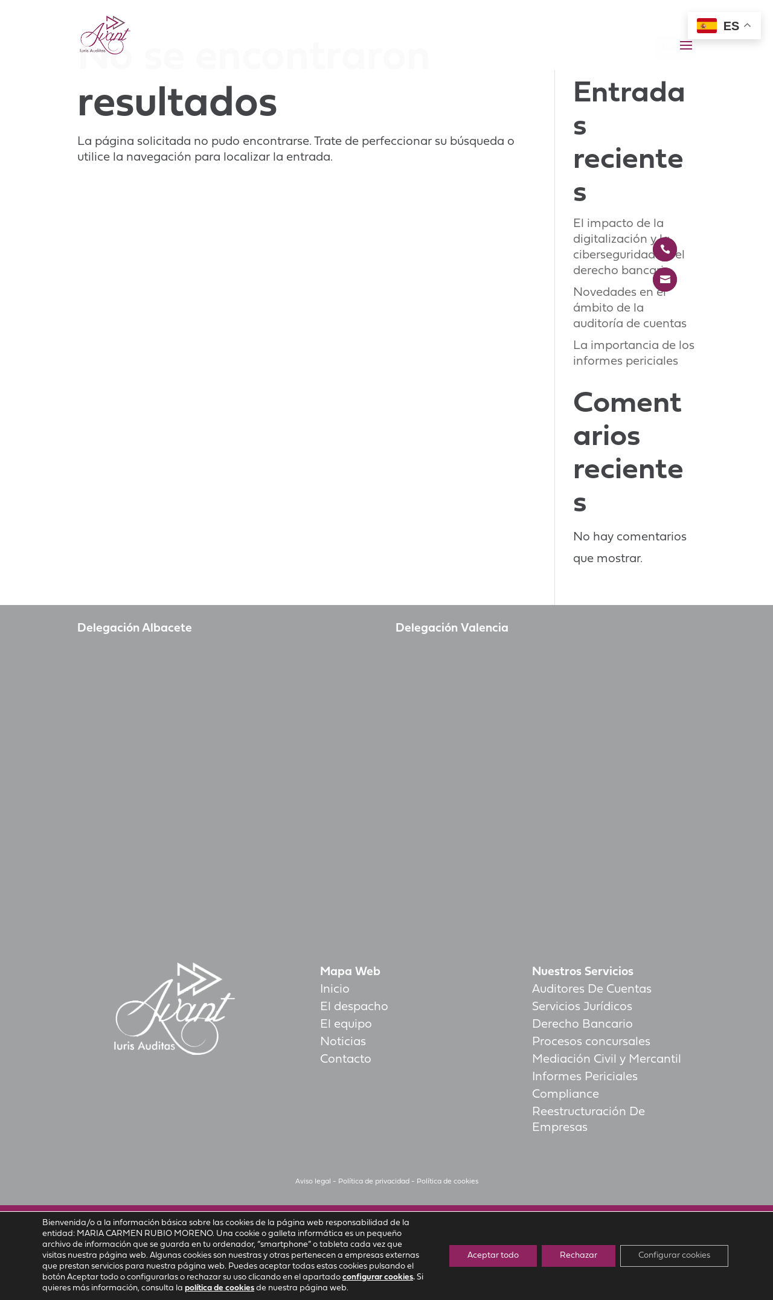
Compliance (565, 1095)
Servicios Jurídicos (582, 1007)
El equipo (346, 1025)
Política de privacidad (373, 1181)
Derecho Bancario (582, 1025)
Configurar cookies (674, 1255)
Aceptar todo (493, 1255)
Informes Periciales (585, 1077)
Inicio (335, 990)
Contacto (345, 1060)
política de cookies (219, 1288)
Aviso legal (313, 1181)
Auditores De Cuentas (592, 990)
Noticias (343, 1042)
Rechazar (578, 1255)
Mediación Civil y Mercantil (606, 1060)
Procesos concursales (591, 1042)
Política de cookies (447, 1181)
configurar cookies (377, 1277)
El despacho (354, 1007)
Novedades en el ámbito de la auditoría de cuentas (630, 308)
